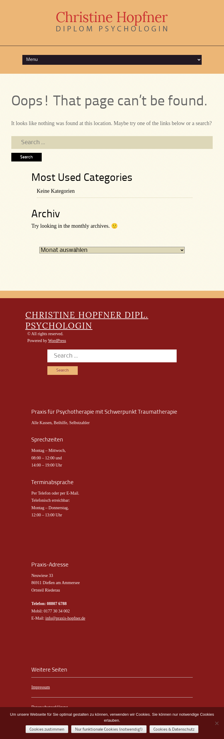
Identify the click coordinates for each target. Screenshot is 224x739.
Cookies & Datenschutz (174, 729)
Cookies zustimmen (46, 729)
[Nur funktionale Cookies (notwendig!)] (217, 723)
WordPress (57, 340)
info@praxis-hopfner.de (65, 618)
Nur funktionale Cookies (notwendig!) (109, 729)
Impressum (40, 687)
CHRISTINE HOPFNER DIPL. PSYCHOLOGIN (86, 320)
